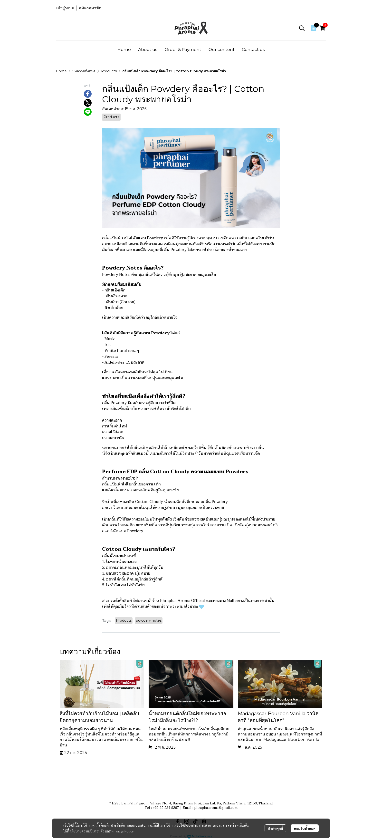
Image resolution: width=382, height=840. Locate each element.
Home (61, 71)
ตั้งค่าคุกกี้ (275, 828)
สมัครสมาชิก (90, 8)
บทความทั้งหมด (84, 71)
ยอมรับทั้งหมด (304, 828)
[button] (302, 28)
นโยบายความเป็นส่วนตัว (87, 831)
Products (109, 71)
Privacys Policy (123, 831)
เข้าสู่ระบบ (65, 8)
